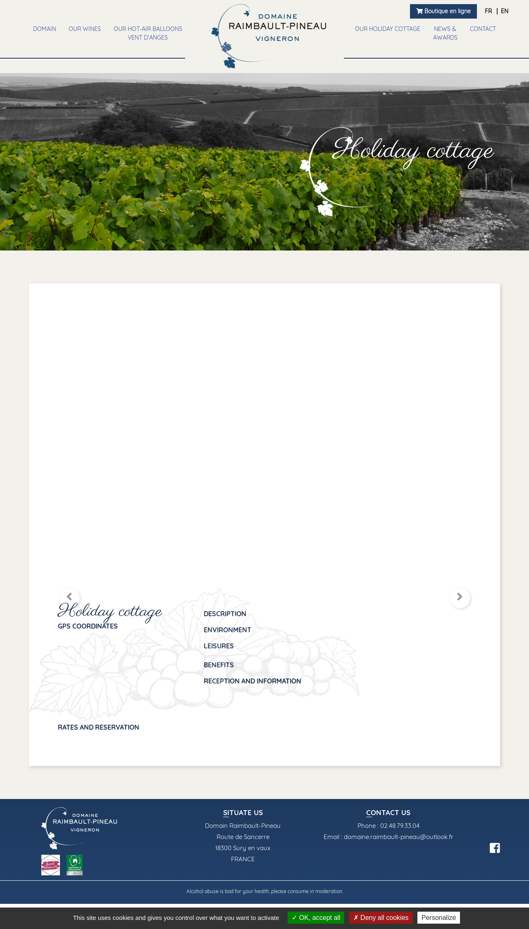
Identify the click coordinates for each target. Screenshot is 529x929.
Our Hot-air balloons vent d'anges (148, 33)
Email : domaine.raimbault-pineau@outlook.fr (388, 837)
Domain (44, 29)
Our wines (85, 29)
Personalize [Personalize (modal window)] (439, 917)
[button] (69, 598)
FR (489, 11)
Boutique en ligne (443, 11)
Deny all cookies (381, 917)
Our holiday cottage (387, 29)
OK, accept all (316, 917)
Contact (483, 29)
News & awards (445, 33)
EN (504, 11)
